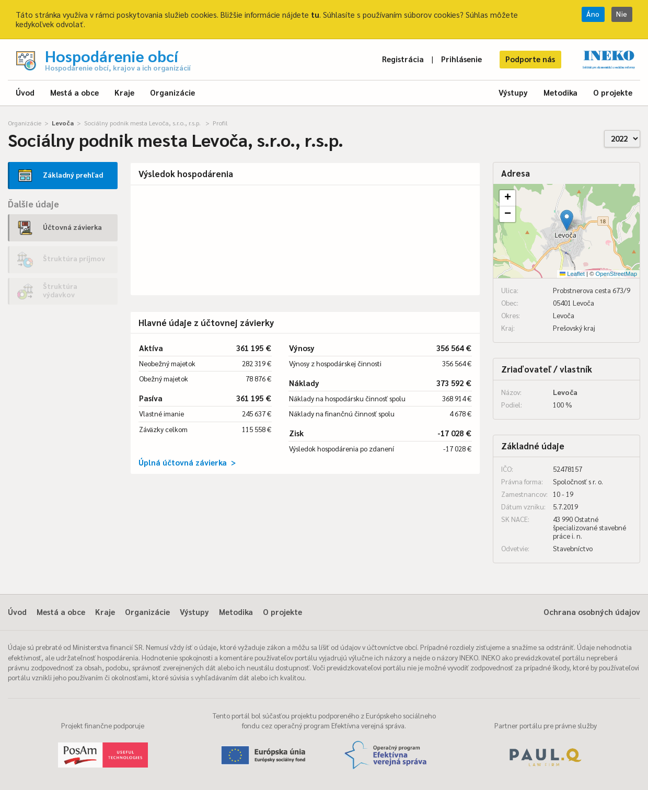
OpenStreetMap (616, 274)
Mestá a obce (74, 92)
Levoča (63, 123)
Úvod (25, 92)
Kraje (124, 92)
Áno (593, 13)
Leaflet (572, 274)
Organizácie (172, 92)
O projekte (612, 92)
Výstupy (513, 92)
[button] (566, 220)
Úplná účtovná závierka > (187, 462)
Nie (622, 13)
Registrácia (403, 59)
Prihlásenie (461, 59)
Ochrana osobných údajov (591, 612)
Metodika (560, 92)
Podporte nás (530, 59)
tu (315, 14)
